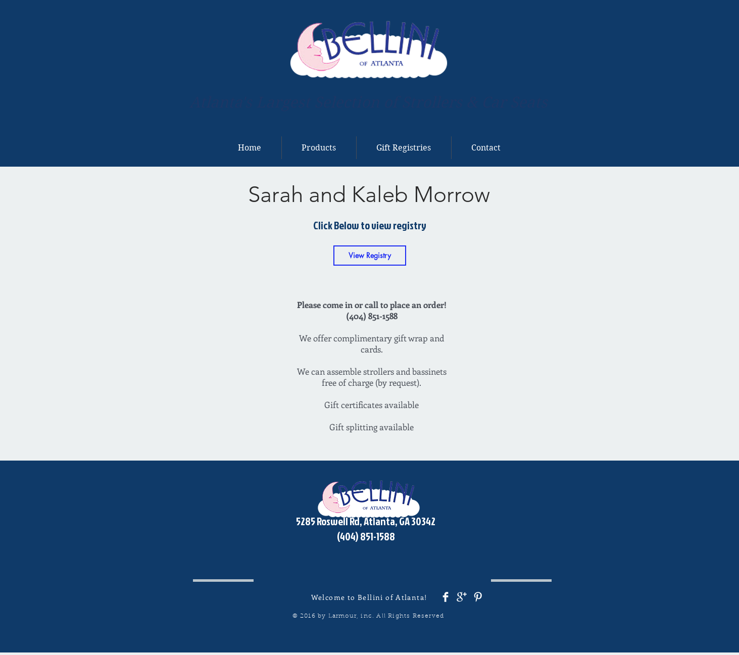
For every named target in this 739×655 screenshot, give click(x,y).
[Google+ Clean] (462, 597)
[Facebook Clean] (445, 597)
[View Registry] (369, 255)
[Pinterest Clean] (478, 597)
